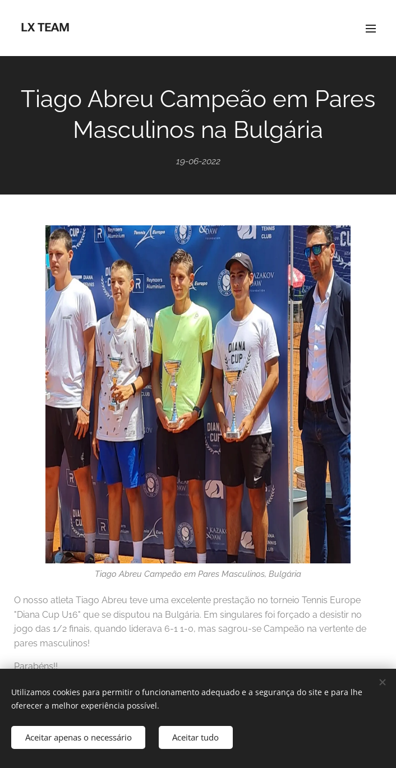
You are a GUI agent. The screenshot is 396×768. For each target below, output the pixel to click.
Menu (371, 28)
